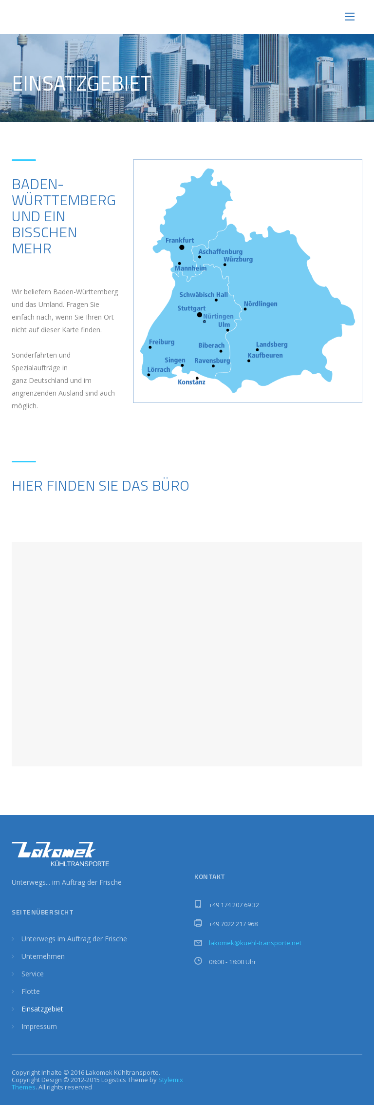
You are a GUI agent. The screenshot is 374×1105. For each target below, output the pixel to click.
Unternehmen (43, 956)
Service (32, 973)
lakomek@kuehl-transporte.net (255, 942)
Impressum (39, 1026)
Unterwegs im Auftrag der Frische (74, 938)
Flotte (30, 991)
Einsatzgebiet (42, 1008)
